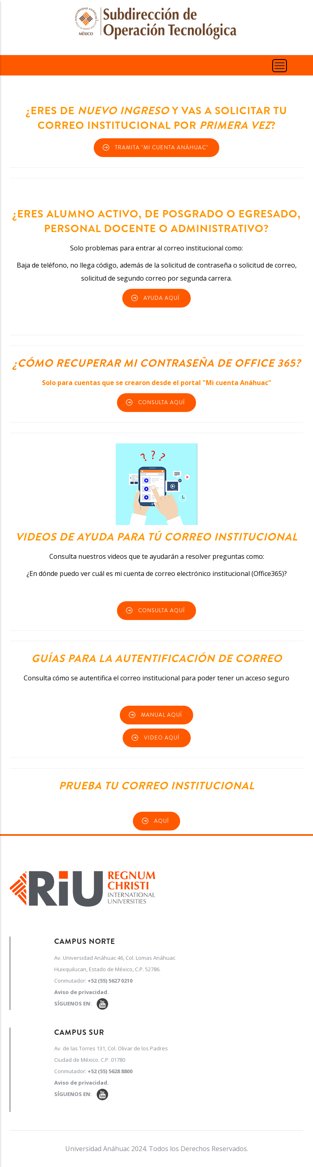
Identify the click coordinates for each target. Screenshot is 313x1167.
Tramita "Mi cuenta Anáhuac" (161, 147)
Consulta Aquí (161, 610)
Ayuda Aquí (161, 298)
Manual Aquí (161, 715)
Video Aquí (162, 738)
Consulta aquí (161, 402)
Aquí (161, 821)
